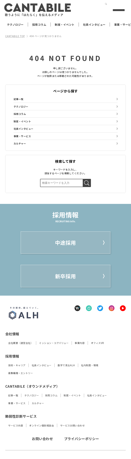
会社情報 (12, 333)
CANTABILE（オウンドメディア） (32, 386)
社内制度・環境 (89, 365)
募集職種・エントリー (20, 373)
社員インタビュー (94, 24)
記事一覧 (19, 99)
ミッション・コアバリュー (54, 343)
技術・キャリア (16, 365)
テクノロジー (15, 24)
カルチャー (20, 143)
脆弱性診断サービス (21, 416)
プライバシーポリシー (81, 438)
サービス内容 (15, 425)
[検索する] (98, 10)
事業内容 (80, 343)
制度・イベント (64, 24)
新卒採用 (65, 276)
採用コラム (39, 24)
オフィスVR (97, 343)
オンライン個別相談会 (41, 425)
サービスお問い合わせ (72, 425)
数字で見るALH (66, 365)
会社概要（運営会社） (20, 343)
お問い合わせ (42, 438)
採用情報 (12, 356)
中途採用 (65, 242)
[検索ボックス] (61, 183)
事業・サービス (22, 136)
